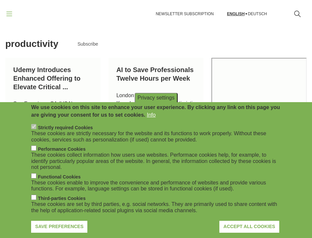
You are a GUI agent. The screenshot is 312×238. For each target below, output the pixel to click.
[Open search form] (297, 14)
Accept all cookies (249, 226)
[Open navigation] (9, 14)
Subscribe (87, 44)
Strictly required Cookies (65, 127)
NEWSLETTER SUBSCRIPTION (185, 14)
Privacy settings (155, 97)
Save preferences (59, 226)
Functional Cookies (59, 176)
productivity (31, 44)
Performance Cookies (62, 149)
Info (151, 115)
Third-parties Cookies (62, 198)
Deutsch (257, 14)
